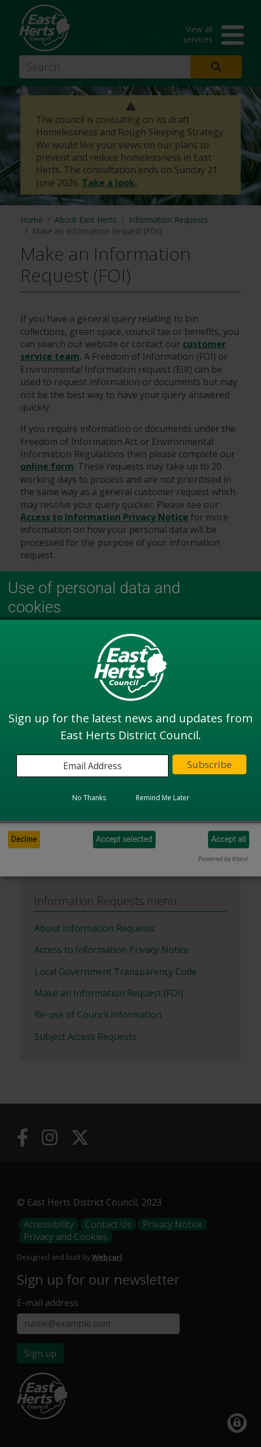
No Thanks (89, 797)
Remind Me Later (162, 797)
